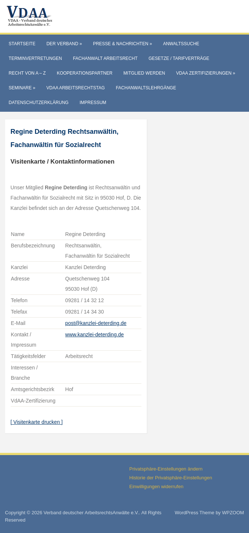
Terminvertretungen (35, 58)
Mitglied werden (144, 73)
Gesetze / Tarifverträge (178, 58)
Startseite (22, 43)
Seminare (22, 87)
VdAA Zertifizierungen (205, 73)
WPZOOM (233, 512)
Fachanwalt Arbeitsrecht (105, 58)
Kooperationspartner (84, 73)
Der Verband (64, 43)
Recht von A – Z (27, 73)
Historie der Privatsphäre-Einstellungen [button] (170, 477)
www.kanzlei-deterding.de (94, 334)
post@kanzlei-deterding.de (96, 323)
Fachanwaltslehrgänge (146, 87)
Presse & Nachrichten (122, 43)
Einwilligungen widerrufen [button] (156, 486)
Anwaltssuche (181, 43)
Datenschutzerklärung (39, 102)
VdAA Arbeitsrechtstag (75, 87)
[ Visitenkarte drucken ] (37, 422)
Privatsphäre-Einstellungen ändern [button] (165, 469)
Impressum (93, 102)
